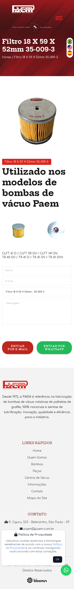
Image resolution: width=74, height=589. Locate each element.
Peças (37, 471)
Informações (37, 484)
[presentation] (29, 334)
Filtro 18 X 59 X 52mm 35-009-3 (36, 57)
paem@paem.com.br (37, 528)
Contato (37, 491)
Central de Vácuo (37, 477)
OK (57, 559)
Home (6, 57)
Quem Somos (37, 457)
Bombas (37, 464)
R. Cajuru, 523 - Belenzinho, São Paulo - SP (37, 522)
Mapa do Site (37, 498)
